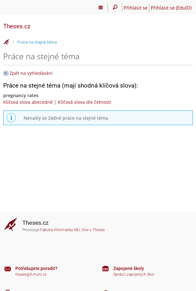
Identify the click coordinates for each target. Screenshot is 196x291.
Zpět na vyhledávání (31, 73)
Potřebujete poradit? (36, 268)
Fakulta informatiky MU (60, 230)
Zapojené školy (128, 268)
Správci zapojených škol (133, 274)
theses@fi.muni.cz (31, 274)
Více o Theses (93, 230)
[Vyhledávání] (115, 7)
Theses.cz (16, 26)
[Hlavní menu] (101, 7)
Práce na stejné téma (37, 42)
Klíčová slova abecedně (28, 102)
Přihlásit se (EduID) (171, 7)
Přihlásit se (135, 7)
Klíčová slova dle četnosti (84, 102)
